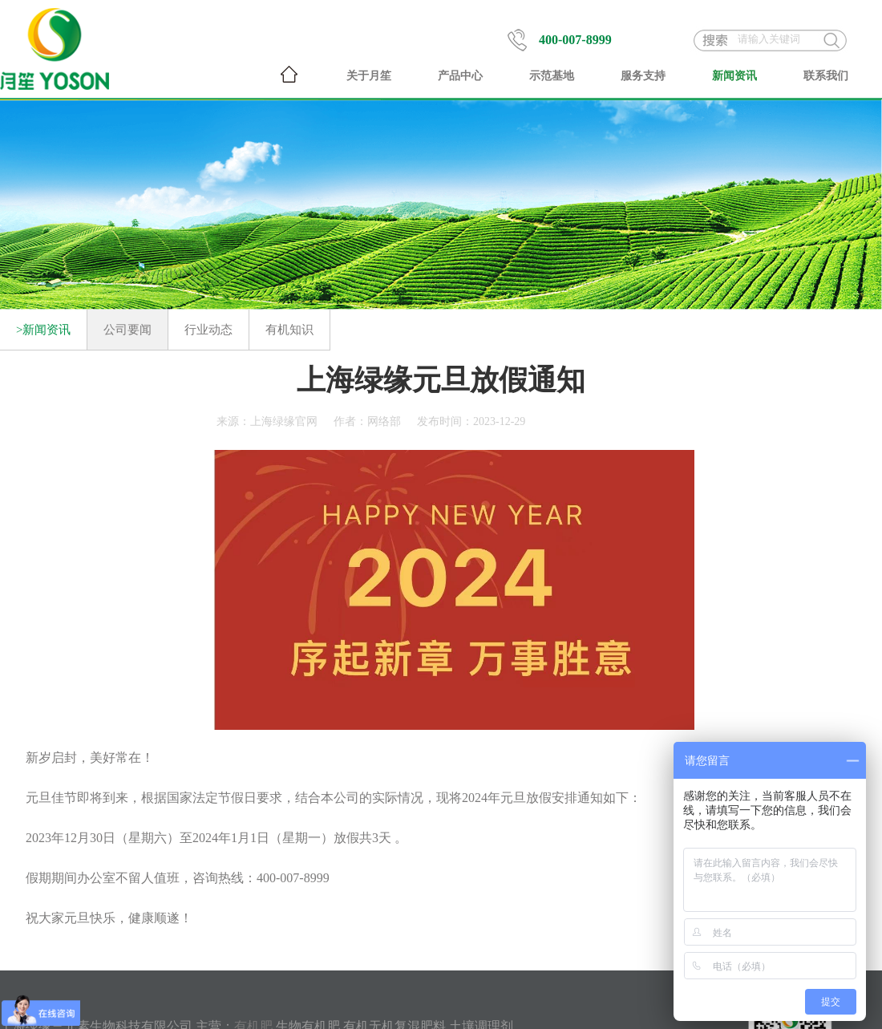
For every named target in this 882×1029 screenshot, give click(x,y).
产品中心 (460, 76)
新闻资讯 (734, 76)
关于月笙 (368, 76)
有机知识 (289, 329)
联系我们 (825, 76)
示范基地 (551, 76)
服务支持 (643, 76)
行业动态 (208, 329)
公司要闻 (127, 329)
